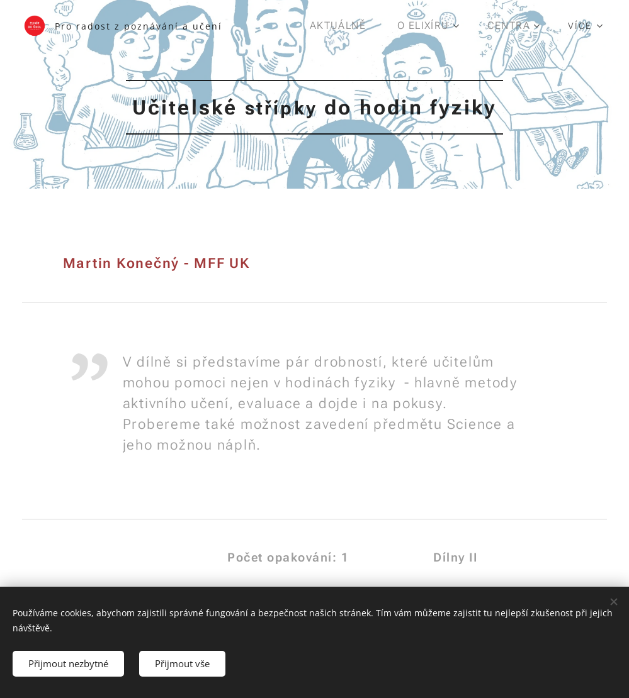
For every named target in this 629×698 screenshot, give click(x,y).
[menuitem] (345, 26)
